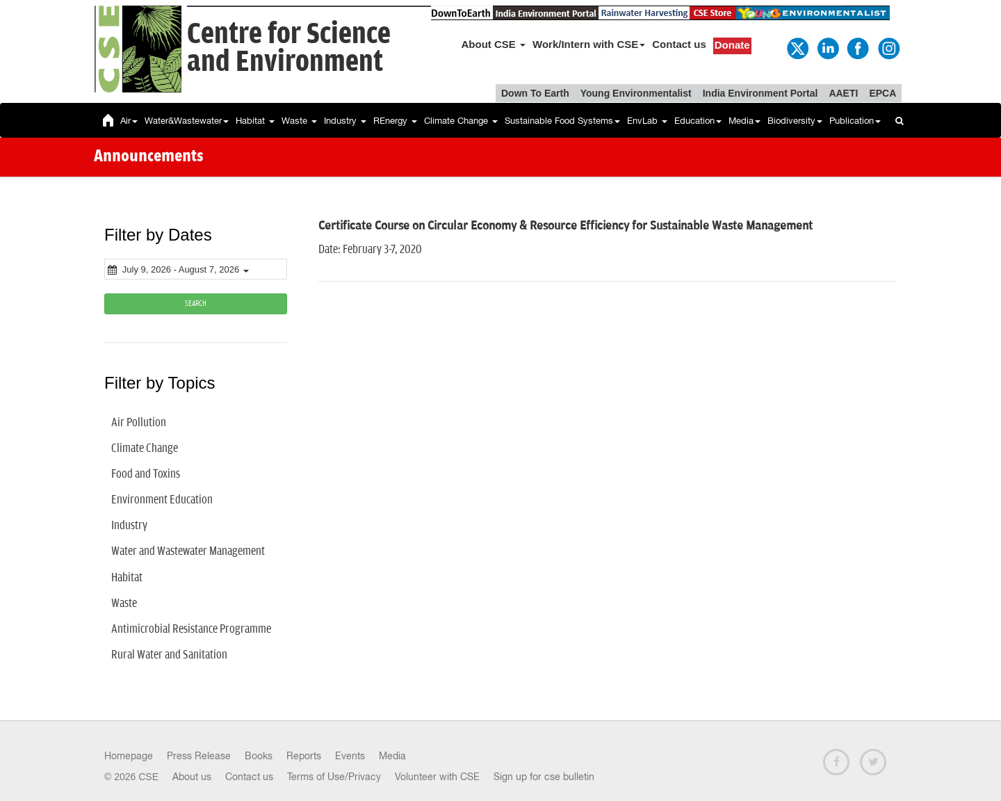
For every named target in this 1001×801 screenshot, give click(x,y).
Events (350, 755)
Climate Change (461, 120)
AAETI (843, 93)
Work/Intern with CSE (588, 44)
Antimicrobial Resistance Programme (191, 629)
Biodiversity (794, 120)
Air (129, 120)
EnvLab (647, 120)
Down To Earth (535, 93)
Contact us (679, 44)
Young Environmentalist (636, 93)
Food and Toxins (145, 474)
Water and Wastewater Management (188, 551)
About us (191, 776)
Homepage (128, 755)
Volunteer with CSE (437, 776)
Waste (299, 120)
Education (698, 120)
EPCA (882, 93)
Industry (345, 120)
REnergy (395, 120)
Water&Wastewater (187, 120)
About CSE (494, 44)
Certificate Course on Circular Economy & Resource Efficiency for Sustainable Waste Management (565, 226)
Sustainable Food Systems (562, 120)
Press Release (199, 755)
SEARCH (195, 303)
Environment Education (162, 500)
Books (258, 755)
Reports (303, 755)
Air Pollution (138, 423)
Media (744, 120)
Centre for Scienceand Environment (289, 48)
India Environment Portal (760, 93)
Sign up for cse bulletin (544, 776)
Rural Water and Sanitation (169, 655)
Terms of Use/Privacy (334, 776)
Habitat (255, 120)
